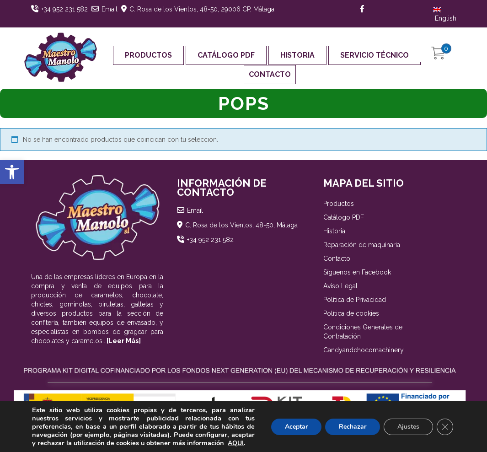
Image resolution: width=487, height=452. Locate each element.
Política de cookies (351, 313)
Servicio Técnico (374, 55)
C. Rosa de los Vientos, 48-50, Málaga (241, 225)
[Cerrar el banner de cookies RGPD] (445, 427)
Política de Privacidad (354, 299)
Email (110, 9)
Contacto (270, 74)
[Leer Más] (124, 340)
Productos (148, 55)
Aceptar (296, 426)
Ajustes (408, 426)
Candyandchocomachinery (363, 350)
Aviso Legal (340, 286)
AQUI (236, 443)
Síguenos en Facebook (357, 272)
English (444, 14)
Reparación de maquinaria (361, 244)
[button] (12, 172)
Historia (297, 55)
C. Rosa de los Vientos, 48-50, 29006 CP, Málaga (201, 9)
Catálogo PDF (226, 55)
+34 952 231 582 (64, 9)
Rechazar (352, 426)
